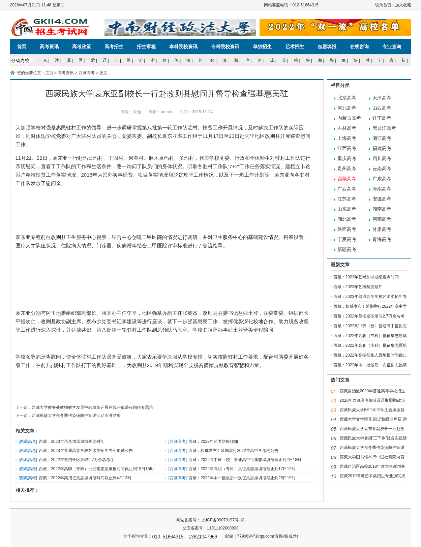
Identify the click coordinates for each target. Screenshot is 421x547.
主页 (49, 72)
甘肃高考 (381, 229)
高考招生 (113, 46)
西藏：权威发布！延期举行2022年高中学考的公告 (233, 450)
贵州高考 (346, 168)
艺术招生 (294, 46)
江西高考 (346, 148)
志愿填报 (327, 46)
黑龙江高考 (384, 128)
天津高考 (381, 97)
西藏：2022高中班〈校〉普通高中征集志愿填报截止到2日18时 (244, 459)
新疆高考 (346, 249)
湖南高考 (381, 209)
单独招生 (262, 46)
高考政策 (81, 46)
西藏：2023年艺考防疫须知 (213, 441)
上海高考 (346, 138)
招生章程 (146, 46)
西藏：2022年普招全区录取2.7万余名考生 (76, 459)
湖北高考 (346, 219)
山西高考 (381, 108)
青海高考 (381, 239)
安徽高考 (381, 199)
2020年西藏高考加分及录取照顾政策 (372, 400)
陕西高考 (346, 229)
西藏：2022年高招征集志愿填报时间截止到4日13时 (85, 478)
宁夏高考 (346, 239)
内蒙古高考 (349, 118)
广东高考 (381, 178)
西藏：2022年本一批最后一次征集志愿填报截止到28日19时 (241, 478)
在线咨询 (359, 46)
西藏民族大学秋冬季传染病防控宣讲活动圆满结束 (76, 415)
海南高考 (381, 188)
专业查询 (391, 46)
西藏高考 (87, 72)
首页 (21, 46)
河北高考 (346, 108)
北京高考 (346, 97)
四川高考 (381, 158)
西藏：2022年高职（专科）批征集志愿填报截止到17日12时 (241, 468)
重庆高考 (346, 158)
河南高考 (381, 219)
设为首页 (383, 5)
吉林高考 (346, 128)
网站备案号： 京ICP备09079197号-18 (210, 520)
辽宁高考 (381, 118)
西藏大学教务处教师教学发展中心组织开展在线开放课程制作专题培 (92, 407)
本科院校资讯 (183, 46)
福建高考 (381, 148)
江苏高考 (346, 199)
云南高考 (381, 168)
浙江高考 (381, 138)
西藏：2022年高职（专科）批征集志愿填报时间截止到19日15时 (96, 468)
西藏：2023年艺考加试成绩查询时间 (71, 441)
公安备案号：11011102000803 (210, 528)
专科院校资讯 (225, 46)
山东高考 (346, 209)
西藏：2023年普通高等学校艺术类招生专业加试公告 (86, 450)
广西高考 (346, 188)
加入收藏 (403, 5)
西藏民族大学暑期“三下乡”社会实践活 (373, 438)
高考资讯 (49, 46)
